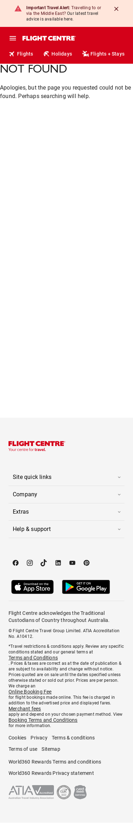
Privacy (39, 738)
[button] (66, 477)
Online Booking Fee (30, 692)
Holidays (57, 53)
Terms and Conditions (33, 658)
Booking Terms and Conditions (43, 720)
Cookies (17, 738)
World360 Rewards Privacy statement (51, 773)
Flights (21, 53)
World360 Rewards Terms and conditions (55, 762)
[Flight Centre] (48, 38)
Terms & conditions (73, 738)
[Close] (116, 9)
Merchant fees (25, 708)
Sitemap (50, 749)
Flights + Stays (103, 53)
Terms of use (23, 749)
